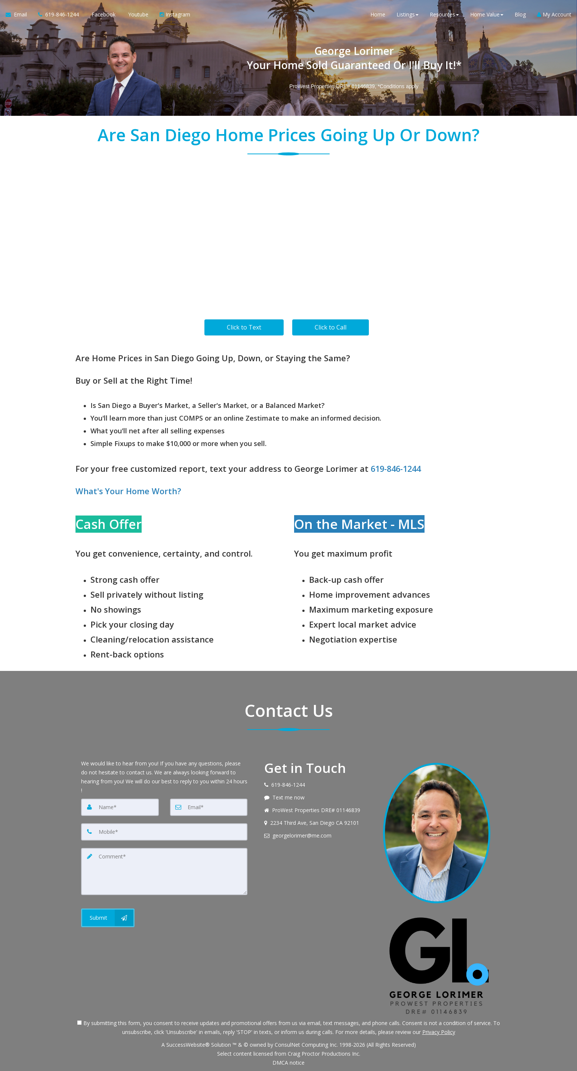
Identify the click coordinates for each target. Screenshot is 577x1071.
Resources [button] (444, 14)
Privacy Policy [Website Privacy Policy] (438, 1032)
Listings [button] (408, 14)
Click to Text (244, 327)
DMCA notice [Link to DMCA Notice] (288, 1062)
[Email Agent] (19, 15)
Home (377, 14)
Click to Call (330, 327)
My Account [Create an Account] (554, 14)
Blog (520, 14)
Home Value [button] (486, 14)
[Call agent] (58, 15)
